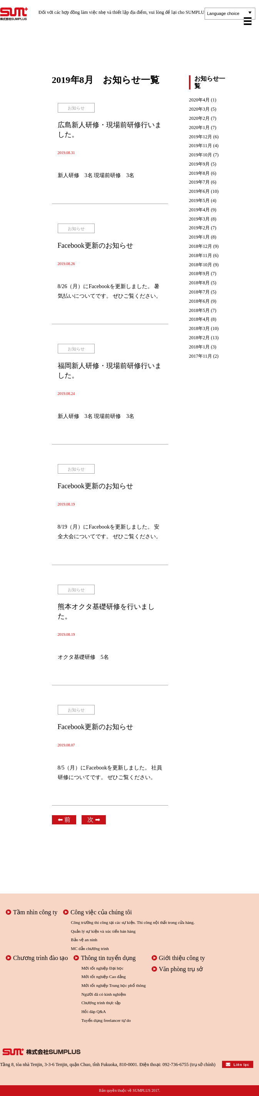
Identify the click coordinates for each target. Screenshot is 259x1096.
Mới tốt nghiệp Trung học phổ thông (113, 985)
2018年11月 (200, 255)
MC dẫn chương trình (90, 948)
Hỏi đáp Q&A (93, 1011)
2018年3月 (199, 328)
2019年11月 (200, 145)
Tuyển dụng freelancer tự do (105, 1020)
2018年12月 (200, 246)
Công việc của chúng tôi (97, 912)
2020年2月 (199, 118)
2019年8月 (199, 173)
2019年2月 (199, 228)
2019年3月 (199, 219)
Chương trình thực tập (100, 1002)
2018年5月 (199, 310)
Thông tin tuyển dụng (104, 958)
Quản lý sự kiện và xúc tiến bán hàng (103, 931)
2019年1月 (199, 237)
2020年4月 (199, 100)
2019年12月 (200, 136)
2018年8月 (199, 282)
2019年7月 (199, 182)
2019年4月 (199, 209)
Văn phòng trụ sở (177, 969)
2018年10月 (200, 264)
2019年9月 (199, 164)
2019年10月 (200, 155)
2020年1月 (199, 127)
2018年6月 (199, 301)
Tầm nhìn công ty (31, 912)
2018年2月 (199, 337)
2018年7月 (199, 292)
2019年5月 (199, 200)
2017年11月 (200, 356)
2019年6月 (199, 191)
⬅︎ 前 (64, 819)
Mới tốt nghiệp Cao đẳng (103, 976)
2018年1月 (199, 347)
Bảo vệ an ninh (84, 939)
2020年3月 (199, 109)
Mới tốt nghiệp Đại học (102, 968)
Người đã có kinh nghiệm (103, 994)
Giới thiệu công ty (178, 958)
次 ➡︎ (93, 819)
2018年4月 (199, 319)
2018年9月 (199, 273)
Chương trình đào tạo (37, 958)
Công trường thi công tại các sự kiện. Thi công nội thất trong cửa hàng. (133, 922)
